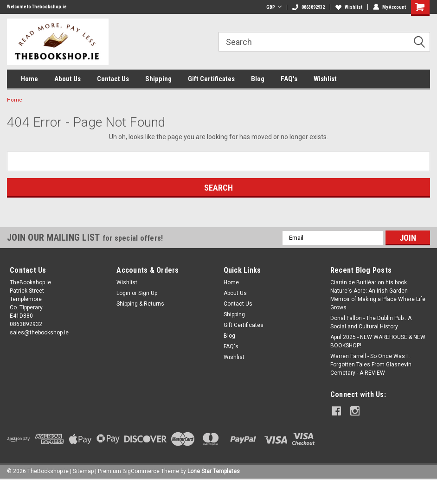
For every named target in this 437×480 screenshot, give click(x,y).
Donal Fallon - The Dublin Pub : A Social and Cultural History (370, 322)
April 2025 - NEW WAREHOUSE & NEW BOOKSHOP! (377, 341)
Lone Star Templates (213, 470)
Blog (257, 79)
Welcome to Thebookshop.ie (36, 6)
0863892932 (308, 7)
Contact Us (113, 79)
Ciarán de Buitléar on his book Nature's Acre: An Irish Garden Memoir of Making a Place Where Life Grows (377, 295)
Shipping (158, 79)
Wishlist (348, 7)
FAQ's (289, 79)
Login (123, 293)
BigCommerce (141, 470)
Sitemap (83, 470)
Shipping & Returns (140, 304)
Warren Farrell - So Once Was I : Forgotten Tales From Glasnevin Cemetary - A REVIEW (370, 364)
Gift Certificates (211, 79)
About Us (67, 79)
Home (29, 79)
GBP (274, 7)
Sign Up (147, 293)
